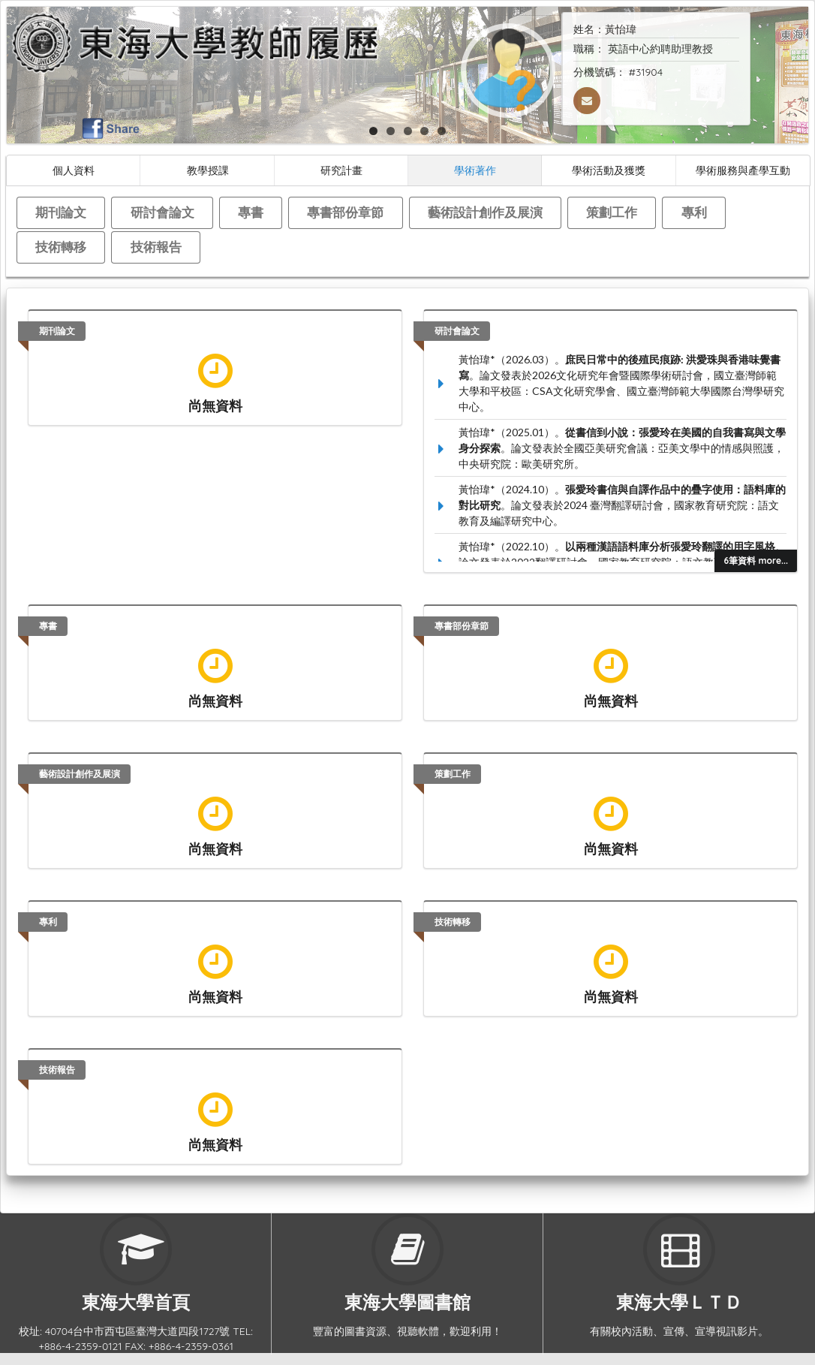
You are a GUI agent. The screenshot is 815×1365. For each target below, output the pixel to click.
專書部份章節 (345, 212)
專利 (694, 212)
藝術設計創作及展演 (485, 212)
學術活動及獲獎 (608, 170)
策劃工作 (611, 212)
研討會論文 (162, 212)
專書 (250, 212)
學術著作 (475, 170)
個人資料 (74, 170)
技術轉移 (60, 247)
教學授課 (208, 170)
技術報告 (156, 247)
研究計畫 (341, 170)
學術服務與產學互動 (743, 170)
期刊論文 (60, 212)
